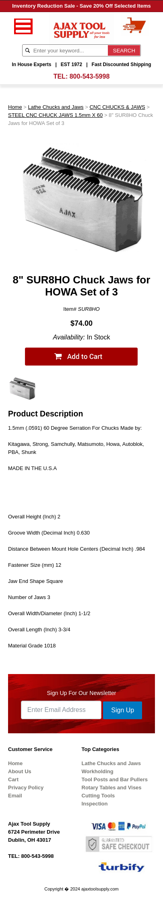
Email (15, 796)
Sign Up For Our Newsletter (81, 693)
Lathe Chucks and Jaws (56, 107)
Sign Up (122, 710)
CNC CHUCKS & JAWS (117, 107)
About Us (19, 771)
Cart (13, 779)
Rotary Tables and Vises (112, 787)
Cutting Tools (98, 796)
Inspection (95, 804)
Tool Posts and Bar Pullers (115, 779)
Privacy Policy (25, 787)
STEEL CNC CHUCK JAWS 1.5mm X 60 (55, 115)
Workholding (97, 771)
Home (15, 107)
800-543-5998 (90, 76)
